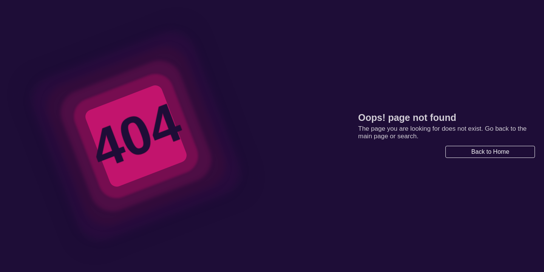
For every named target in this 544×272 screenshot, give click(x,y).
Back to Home (490, 151)
